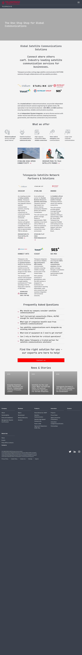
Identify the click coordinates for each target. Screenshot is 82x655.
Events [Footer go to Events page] (3, 440)
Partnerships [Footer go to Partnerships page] (54, 426)
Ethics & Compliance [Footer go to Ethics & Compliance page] (7, 417)
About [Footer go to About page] (3, 412)
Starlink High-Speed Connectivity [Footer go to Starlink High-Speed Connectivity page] (39, 420)
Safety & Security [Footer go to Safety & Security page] (23, 417)
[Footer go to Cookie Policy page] (14, 459)
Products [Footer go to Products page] (36, 408)
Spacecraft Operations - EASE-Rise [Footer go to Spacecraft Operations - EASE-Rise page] (40, 426)
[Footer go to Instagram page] (79, 452)
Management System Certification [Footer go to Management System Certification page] (7, 420)
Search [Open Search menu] (75, 2)
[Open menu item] (79, 2)
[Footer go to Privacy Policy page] (5, 459)
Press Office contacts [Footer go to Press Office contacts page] (7, 442)
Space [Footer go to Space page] (19, 412)
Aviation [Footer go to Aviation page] (20, 420)
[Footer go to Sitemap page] (30, 459)
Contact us (41, 360)
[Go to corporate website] (8, 2)
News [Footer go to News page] (3, 437)
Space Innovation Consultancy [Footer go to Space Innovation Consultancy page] (55, 418)
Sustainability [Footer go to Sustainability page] (5, 415)
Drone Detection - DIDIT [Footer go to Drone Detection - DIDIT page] (40, 412)
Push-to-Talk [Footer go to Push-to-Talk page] (37, 423)
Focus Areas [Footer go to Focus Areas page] (54, 415)
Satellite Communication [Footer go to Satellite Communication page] (38, 416)
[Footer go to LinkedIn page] (74, 452)
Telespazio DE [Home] (7, 6)
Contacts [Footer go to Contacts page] (4, 445)
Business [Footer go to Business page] (20, 408)
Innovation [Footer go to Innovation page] (54, 408)
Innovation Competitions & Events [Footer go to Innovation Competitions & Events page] (57, 422)
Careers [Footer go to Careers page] (69, 408)
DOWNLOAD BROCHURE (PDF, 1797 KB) (24, 293)
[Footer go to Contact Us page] (23, 459)
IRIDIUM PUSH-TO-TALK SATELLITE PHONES (23, 236)
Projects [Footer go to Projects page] (53, 412)
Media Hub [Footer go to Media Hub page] (5, 433)
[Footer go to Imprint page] (37, 459)
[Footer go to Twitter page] (70, 452)
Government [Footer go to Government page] (21, 415)
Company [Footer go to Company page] (4, 408)
